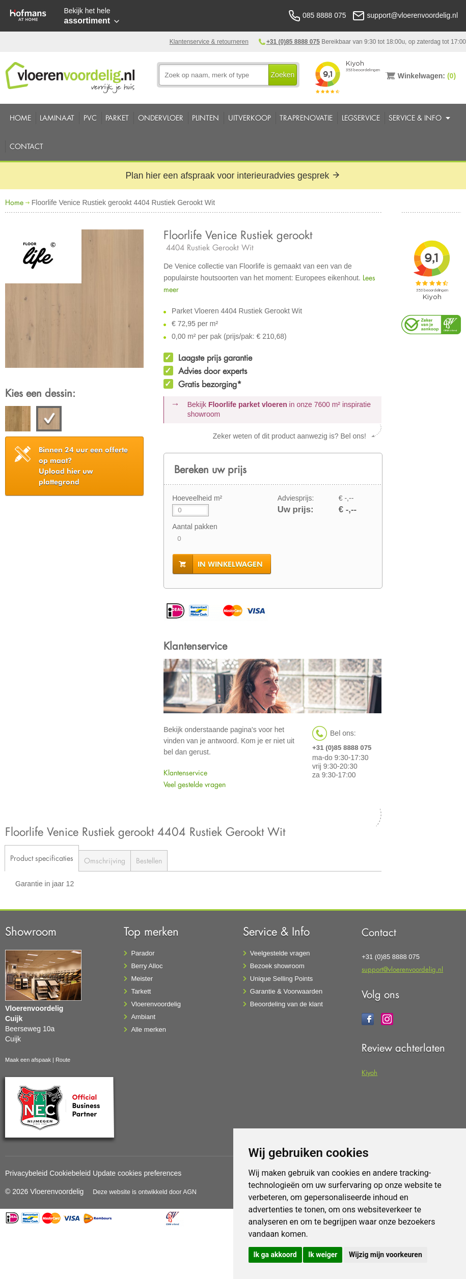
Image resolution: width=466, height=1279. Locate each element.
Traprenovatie (306, 118)
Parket (117, 118)
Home (20, 118)
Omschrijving (104, 860)
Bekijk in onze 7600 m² (279, 409)
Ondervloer (160, 118)
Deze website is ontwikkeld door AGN (145, 1192)
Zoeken (283, 75)
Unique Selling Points (281, 978)
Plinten (205, 118)
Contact (26, 146)
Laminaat (57, 118)
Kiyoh (369, 1072)
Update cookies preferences (137, 1173)
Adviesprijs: (296, 498)
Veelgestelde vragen (280, 953)
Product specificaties (41, 858)
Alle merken (148, 1029)
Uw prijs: (296, 509)
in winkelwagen (230, 564)
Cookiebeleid (70, 1173)
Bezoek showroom (277, 966)
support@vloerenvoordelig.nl (402, 969)
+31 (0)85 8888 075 (293, 41)
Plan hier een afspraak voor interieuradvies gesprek (232, 175)
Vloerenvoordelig (156, 1004)
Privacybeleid (26, 1173)
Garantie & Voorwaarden (286, 991)
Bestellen (149, 860)
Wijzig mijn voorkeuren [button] (385, 1255)
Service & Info (415, 118)
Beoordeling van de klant (286, 1004)
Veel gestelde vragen (194, 784)
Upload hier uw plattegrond (83, 466)
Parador (142, 953)
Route (63, 1060)
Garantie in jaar (40, 884)
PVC (90, 118)
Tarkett (141, 991)
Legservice (361, 118)
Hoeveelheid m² (197, 498)
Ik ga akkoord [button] (275, 1255)
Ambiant (143, 1017)
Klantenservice (185, 772)
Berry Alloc (146, 966)
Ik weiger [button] (322, 1255)
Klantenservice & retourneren (209, 41)
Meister (142, 978)
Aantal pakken (194, 526)
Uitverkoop (249, 118)
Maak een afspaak (28, 1060)
